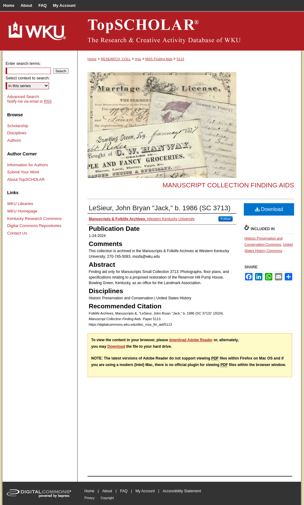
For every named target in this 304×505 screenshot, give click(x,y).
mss (138, 59)
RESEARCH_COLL (116, 59)
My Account (145, 491)
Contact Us (17, 233)
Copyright (107, 498)
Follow (225, 219)
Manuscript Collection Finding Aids (228, 185)
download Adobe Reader (190, 340)
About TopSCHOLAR (26, 179)
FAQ (123, 491)
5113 (180, 59)
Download (269, 209)
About (107, 491)
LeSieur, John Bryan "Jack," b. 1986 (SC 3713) (159, 208)
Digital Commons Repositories (34, 225)
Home (91, 59)
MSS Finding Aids (158, 59)
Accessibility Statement (182, 491)
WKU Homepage (22, 211)
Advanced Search (23, 96)
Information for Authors (27, 165)
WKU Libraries (20, 203)
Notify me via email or (29, 101)
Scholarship (17, 125)
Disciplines (16, 133)
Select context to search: (28, 78)
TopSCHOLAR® (189, 31)
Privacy (89, 498)
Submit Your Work (23, 172)
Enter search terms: (23, 63)
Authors (14, 140)
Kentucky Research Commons (34, 218)
